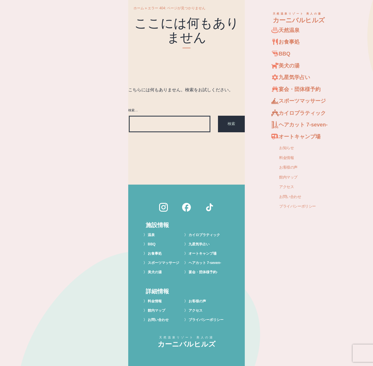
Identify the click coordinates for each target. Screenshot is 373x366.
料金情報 (286, 158)
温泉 (151, 235)
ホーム (138, 8)
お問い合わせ (290, 196)
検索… (133, 110)
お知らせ (286, 148)
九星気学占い (199, 244)
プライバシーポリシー (297, 206)
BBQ (152, 244)
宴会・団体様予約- (203, 272)
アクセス (286, 187)
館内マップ (288, 177)
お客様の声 (288, 167)
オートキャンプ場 (203, 253)
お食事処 (155, 253)
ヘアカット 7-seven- (205, 263)
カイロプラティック (204, 235)
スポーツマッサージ (163, 263)
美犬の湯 (155, 272)
